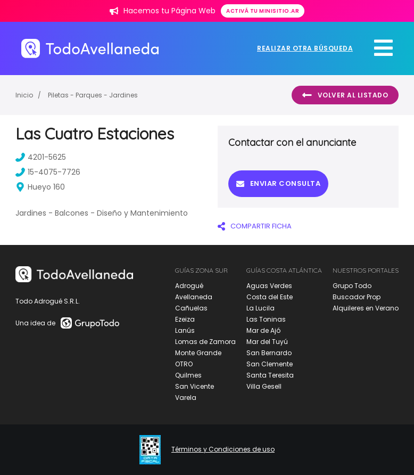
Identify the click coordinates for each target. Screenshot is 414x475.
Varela (185, 397)
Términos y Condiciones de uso (223, 449)
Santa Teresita (270, 375)
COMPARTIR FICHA (255, 226)
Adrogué (189, 285)
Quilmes (188, 375)
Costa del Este (269, 296)
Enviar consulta (278, 183)
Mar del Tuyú (267, 341)
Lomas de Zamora (205, 341)
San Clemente (269, 363)
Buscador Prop (356, 296)
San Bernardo (269, 352)
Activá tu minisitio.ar (262, 11)
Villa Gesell (263, 386)
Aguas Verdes (269, 285)
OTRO (184, 363)
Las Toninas (266, 319)
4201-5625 (40, 157)
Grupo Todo (352, 285)
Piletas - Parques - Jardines (93, 95)
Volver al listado (345, 95)
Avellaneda (193, 296)
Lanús (185, 330)
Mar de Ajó (263, 330)
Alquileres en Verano (366, 308)
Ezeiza (185, 319)
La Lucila (260, 308)
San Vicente (194, 386)
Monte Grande (198, 352)
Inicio (24, 95)
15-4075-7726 (47, 172)
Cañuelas (191, 308)
